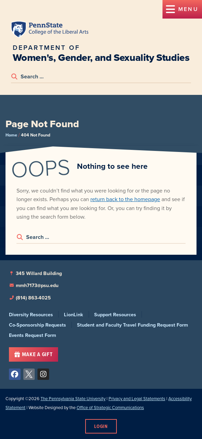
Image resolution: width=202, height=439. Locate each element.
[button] (182, 9)
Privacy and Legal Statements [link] (137, 398)
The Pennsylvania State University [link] (73, 398)
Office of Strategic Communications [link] (110, 407)
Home (11, 135)
